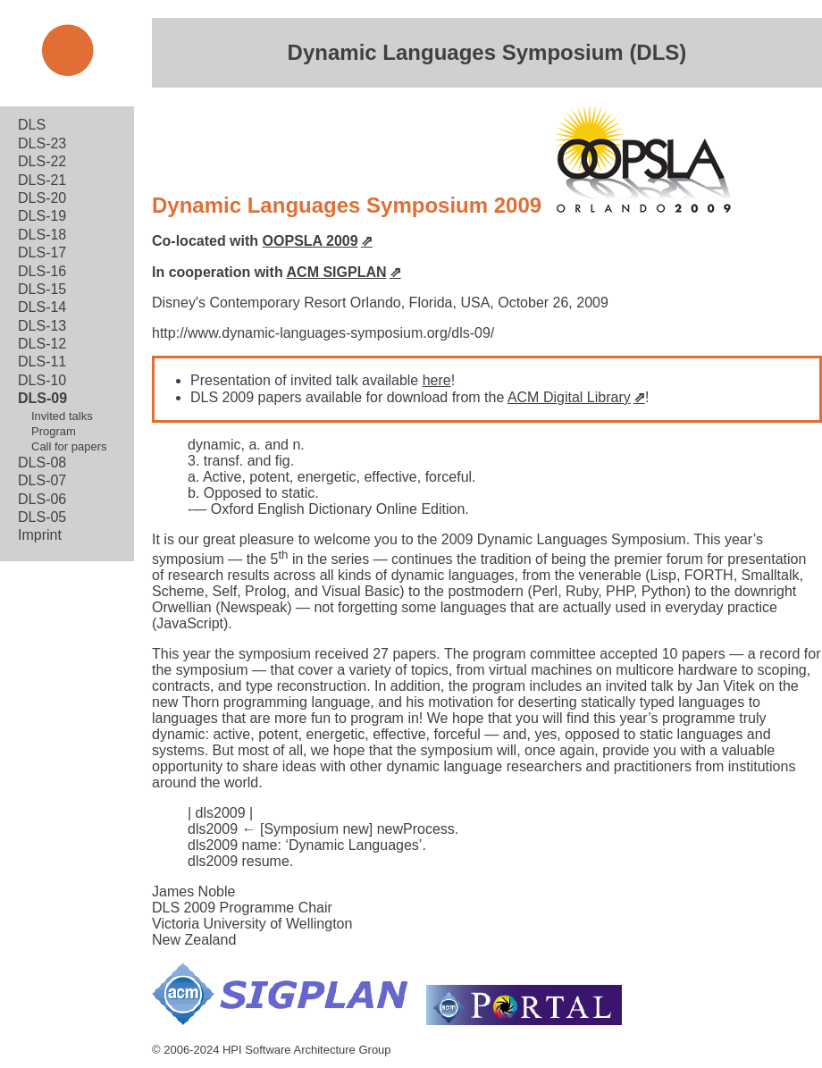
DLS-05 (42, 517)
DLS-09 (42, 398)
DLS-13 (42, 325)
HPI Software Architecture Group (306, 1049)
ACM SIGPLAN (337, 272)
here (437, 380)
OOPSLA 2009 (310, 240)
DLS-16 (42, 271)
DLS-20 (42, 198)
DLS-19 (42, 215)
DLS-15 (42, 289)
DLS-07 (42, 480)
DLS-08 (42, 462)
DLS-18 (42, 234)
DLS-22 (42, 161)
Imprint (40, 534)
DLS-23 (42, 143)
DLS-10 (42, 380)
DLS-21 (42, 180)
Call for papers (69, 446)
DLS (32, 124)
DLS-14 (42, 307)
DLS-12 (42, 343)
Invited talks (62, 416)
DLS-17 (42, 252)
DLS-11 (42, 361)
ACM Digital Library (569, 397)
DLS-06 (42, 499)
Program (53, 431)
